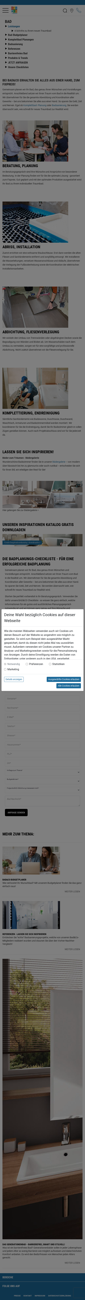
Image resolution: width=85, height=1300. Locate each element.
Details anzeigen (14, 679)
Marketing (13, 669)
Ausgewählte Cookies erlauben (63, 679)
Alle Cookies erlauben (68, 685)
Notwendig (13, 664)
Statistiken (58, 664)
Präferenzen (36, 664)
